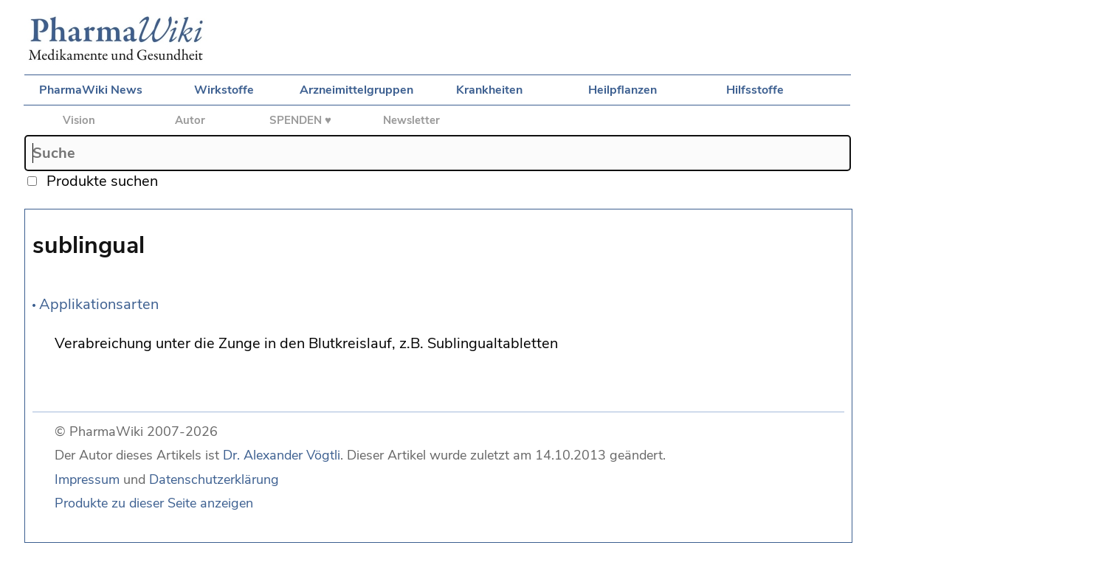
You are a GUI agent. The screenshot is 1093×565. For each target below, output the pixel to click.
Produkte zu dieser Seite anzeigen (154, 503)
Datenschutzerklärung (214, 479)
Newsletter (411, 120)
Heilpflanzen (622, 90)
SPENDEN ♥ (300, 120)
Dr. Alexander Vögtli (281, 455)
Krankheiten (489, 90)
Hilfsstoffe (755, 90)
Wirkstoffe (224, 90)
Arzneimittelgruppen (356, 90)
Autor (190, 120)
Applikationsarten (99, 304)
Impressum (87, 479)
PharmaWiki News (90, 90)
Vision (79, 120)
